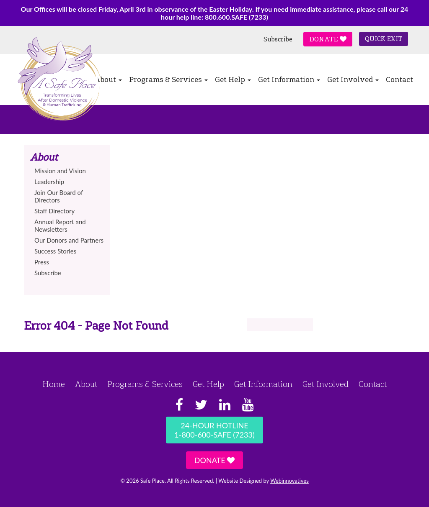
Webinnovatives (289, 480)
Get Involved (353, 79)
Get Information (289, 79)
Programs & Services (168, 79)
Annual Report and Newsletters (60, 225)
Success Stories (55, 251)
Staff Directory (54, 211)
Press (41, 262)
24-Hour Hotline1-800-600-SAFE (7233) (214, 430)
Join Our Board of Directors (58, 196)
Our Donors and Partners (68, 240)
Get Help (233, 79)
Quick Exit (383, 39)
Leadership (49, 181)
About (86, 384)
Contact (399, 79)
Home (53, 384)
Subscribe (278, 39)
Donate (327, 39)
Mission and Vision (60, 170)
